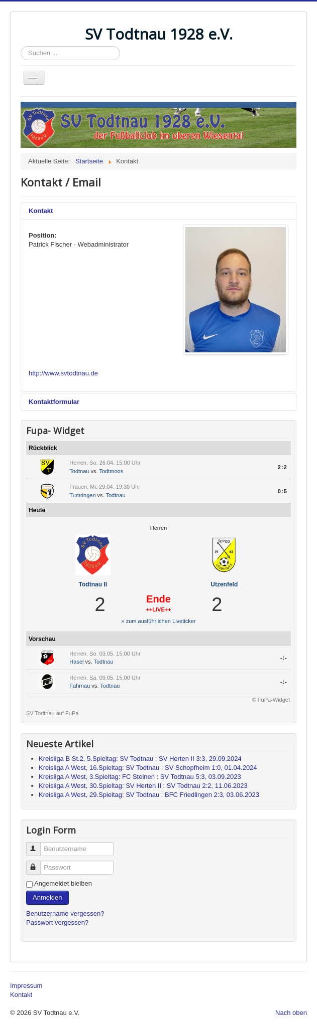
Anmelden (47, 897)
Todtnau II (93, 584)
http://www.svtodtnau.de (63, 373)
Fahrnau (79, 686)
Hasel (76, 662)
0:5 (282, 491)
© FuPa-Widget (271, 700)
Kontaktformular (54, 401)
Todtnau (79, 471)
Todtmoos (111, 471)
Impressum (26, 985)
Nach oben (291, 1012)
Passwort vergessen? (57, 922)
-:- (283, 658)
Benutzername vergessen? (65, 913)
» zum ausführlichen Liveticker (159, 621)
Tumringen (82, 495)
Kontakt (41, 211)
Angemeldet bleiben (63, 883)
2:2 (282, 467)
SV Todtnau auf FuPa (52, 713)
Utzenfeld (224, 584)
